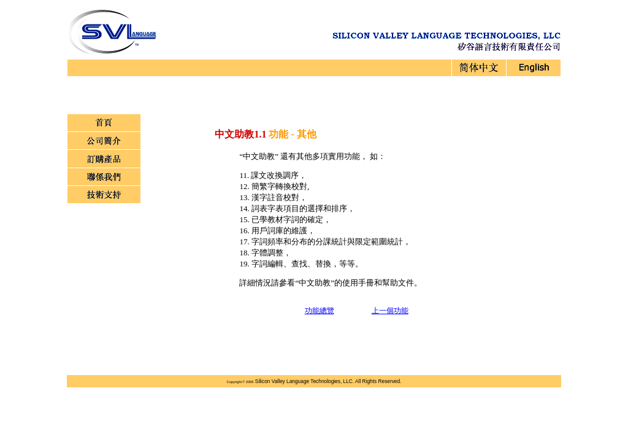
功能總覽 (319, 310)
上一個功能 (390, 310)
